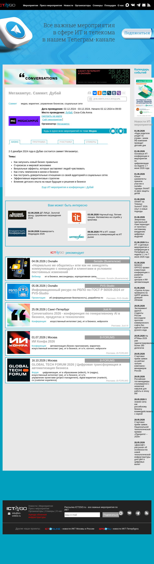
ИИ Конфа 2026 (43, 341)
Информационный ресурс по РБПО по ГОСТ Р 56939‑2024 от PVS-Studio (78, 291)
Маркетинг (34, 103)
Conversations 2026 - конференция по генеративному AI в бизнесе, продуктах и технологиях (76, 315)
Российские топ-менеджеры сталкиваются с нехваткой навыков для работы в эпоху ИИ (142, 386)
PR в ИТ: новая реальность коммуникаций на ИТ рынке (105, 234)
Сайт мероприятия (52, 119)
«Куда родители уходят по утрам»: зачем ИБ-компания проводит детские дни (142, 139)
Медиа (24, 103)
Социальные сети (74, 103)
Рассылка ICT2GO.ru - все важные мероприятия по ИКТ (91, 508)
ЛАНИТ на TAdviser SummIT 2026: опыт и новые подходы (141, 206)
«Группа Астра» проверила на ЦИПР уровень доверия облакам (142, 295)
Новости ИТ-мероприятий (143, 123)
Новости (68, 5)
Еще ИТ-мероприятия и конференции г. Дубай (67, 187)
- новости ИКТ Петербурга (124, 528)
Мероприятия (30, 5)
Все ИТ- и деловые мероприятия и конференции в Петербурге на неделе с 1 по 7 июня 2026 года (141, 249)
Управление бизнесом (51, 103)
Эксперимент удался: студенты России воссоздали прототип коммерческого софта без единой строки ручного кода (141, 319)
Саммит (13, 103)
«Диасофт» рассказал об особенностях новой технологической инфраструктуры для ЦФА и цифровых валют (142, 454)
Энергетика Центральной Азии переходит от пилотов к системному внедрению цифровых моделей (142, 228)
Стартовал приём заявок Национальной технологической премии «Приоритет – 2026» (142, 429)
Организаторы (83, 5)
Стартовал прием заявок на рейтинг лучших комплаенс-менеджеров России (140, 363)
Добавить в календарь (106, 99)
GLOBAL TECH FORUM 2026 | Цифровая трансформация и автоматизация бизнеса (76, 366)
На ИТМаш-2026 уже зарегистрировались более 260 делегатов (144, 342)
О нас (121, 5)
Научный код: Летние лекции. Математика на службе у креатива (105, 217)
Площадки (110, 5)
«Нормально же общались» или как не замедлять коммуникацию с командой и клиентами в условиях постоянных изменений (72, 269)
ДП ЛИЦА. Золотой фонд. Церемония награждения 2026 (44, 215)
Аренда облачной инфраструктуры (37, 515)
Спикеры (98, 5)
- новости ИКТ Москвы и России (77, 528)
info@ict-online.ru (16, 514)
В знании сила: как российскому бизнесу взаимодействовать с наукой (143, 406)
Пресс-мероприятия (51, 5)
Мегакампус (63, 123)
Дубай (68, 112)
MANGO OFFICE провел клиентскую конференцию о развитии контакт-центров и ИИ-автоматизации (142, 273)
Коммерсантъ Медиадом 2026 (41, 232)
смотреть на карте (52, 116)
